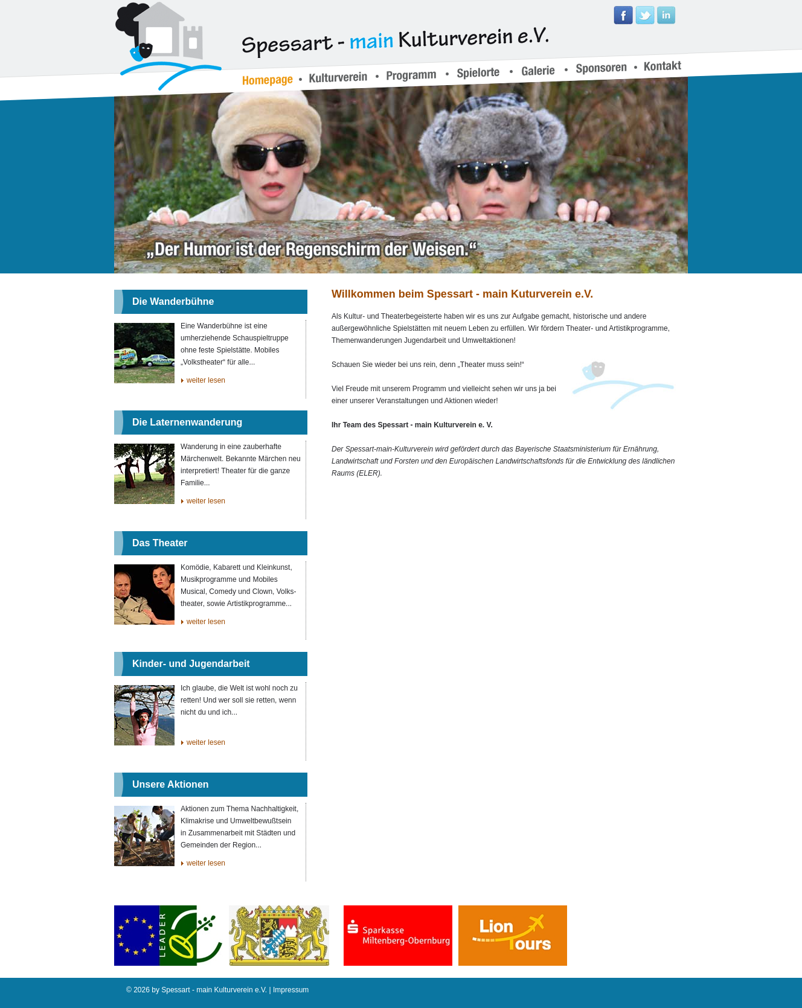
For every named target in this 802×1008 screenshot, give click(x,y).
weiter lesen (206, 380)
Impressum (291, 990)
